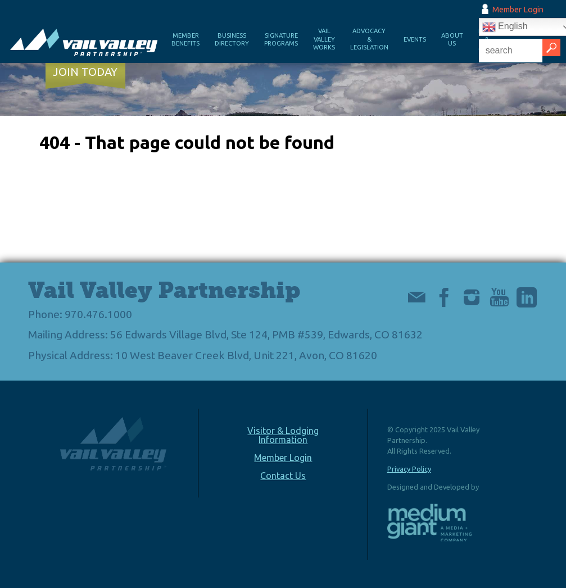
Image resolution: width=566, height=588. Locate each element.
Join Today (85, 72)
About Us (452, 39)
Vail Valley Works (324, 39)
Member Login (518, 9)
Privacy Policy (409, 469)
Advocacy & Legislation (369, 39)
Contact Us (283, 475)
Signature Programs (281, 39)
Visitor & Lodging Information (283, 435)
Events (415, 39)
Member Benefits (185, 39)
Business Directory (232, 39)
